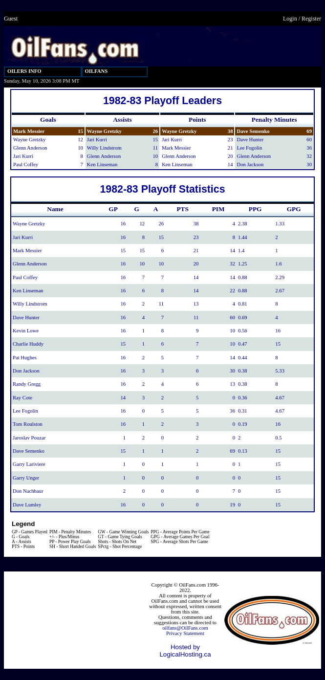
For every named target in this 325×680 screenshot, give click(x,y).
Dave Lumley (27, 504)
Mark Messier (28, 131)
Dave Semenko (253, 131)
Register (311, 18)
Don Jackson (250, 164)
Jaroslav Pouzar (29, 437)
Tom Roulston (28, 424)
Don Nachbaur (28, 491)
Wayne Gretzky (29, 139)
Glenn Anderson (30, 148)
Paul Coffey (25, 164)
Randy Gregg (27, 384)
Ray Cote (22, 397)
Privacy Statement (185, 633)
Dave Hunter (250, 139)
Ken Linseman (102, 164)
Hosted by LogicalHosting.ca (185, 650)
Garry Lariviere (29, 464)
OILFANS (96, 71)
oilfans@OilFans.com (185, 628)
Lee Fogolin (249, 148)
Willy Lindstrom (104, 148)
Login (290, 18)
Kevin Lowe (26, 330)
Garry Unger (26, 478)
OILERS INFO (24, 71)
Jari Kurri (23, 156)
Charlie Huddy (28, 344)
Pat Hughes (25, 357)
